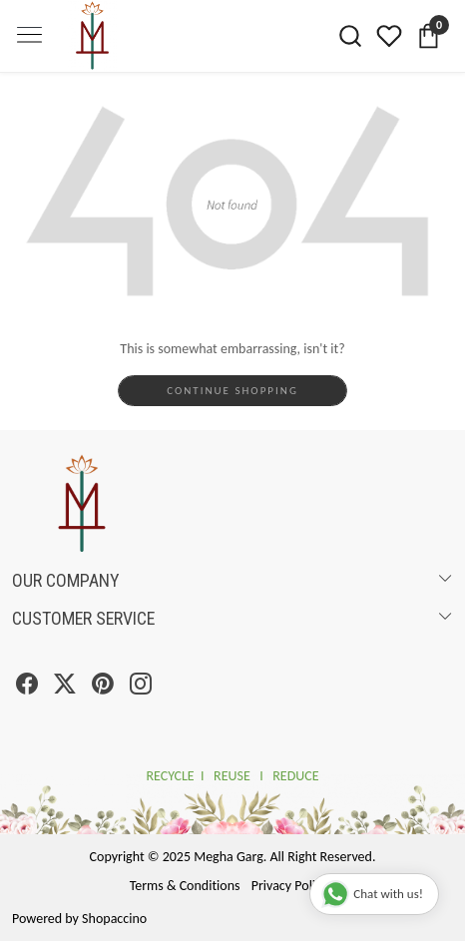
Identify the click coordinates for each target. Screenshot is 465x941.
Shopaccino (114, 918)
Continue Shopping (232, 390)
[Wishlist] (389, 36)
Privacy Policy (289, 885)
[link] (350, 36)
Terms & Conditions (185, 885)
